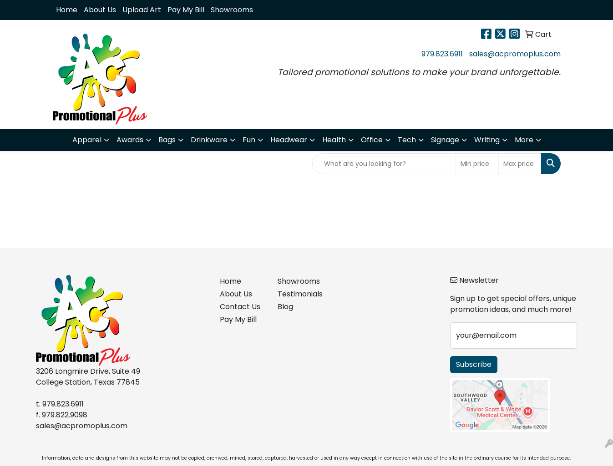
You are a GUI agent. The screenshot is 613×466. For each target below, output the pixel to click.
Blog (285, 306)
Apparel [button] (86, 140)
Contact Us (240, 306)
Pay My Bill (185, 10)
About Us (100, 10)
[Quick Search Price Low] (477, 163)
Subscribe (473, 364)
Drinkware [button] (209, 140)
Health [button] (334, 140)
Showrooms (232, 10)
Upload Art (141, 10)
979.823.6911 (442, 54)
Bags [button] (167, 140)
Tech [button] (407, 140)
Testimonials (300, 294)
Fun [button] (249, 140)
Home (66, 10)
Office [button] (372, 140)
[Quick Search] (384, 163)
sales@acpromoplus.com (515, 54)
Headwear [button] (288, 140)
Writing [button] (487, 140)
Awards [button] (130, 140)
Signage (445, 140)
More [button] (524, 140)
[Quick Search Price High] (520, 163)
